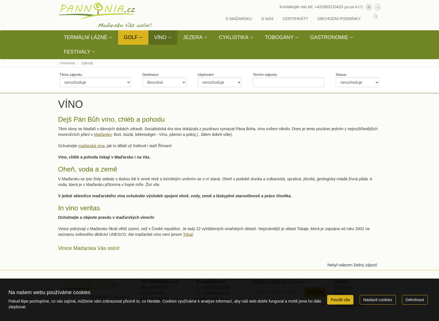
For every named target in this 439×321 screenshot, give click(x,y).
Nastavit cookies (377, 300)
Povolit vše (340, 300)
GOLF (131, 37)
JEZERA (193, 37)
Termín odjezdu (265, 75)
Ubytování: (206, 75)
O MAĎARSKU (238, 18)
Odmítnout (415, 300)
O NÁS (267, 18)
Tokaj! (188, 234)
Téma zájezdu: (71, 75)
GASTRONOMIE (329, 37)
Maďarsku (103, 134)
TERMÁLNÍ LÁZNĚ (85, 37)
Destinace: (150, 75)
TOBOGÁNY (279, 37)
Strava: (341, 75)
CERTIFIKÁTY (295, 18)
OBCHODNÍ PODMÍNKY (339, 18)
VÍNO (160, 37)
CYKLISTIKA (233, 37)
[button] (375, 16)
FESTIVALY (77, 52)
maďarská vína (91, 146)
